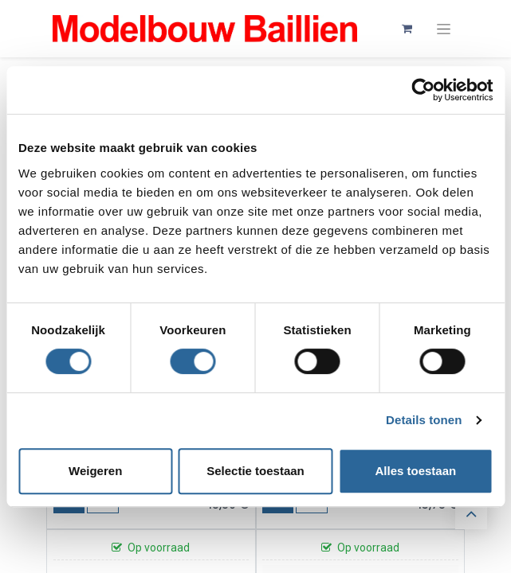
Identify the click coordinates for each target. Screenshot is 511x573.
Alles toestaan (415, 470)
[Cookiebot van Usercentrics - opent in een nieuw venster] (423, 90)
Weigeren (95, 470)
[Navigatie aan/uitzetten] (443, 29)
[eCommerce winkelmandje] (407, 28)
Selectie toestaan (255, 470)
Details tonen (424, 420)
